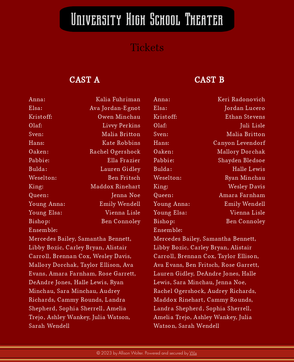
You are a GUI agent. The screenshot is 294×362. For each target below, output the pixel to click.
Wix (193, 353)
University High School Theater (146, 19)
